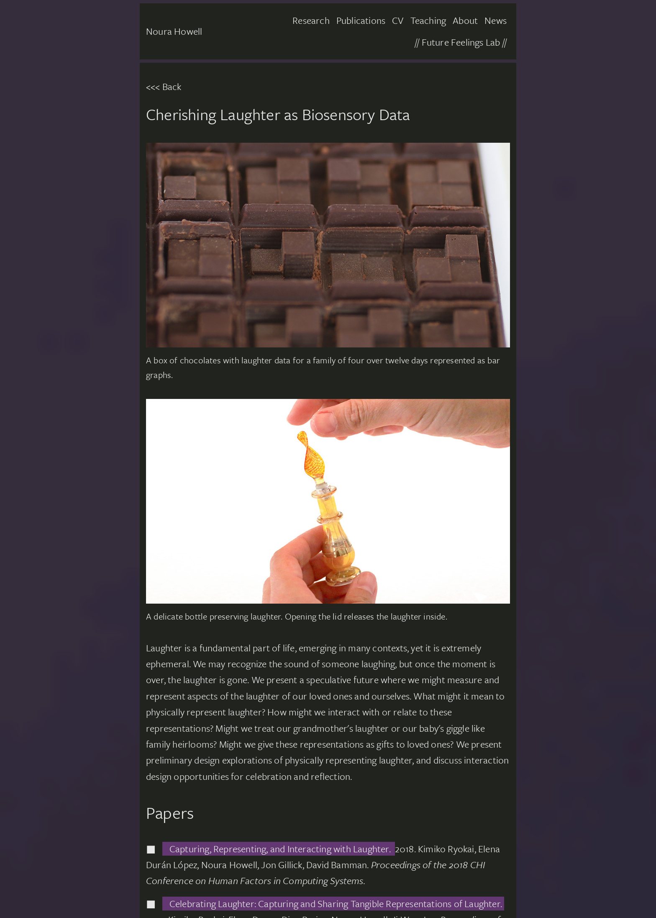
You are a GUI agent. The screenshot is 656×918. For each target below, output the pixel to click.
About (465, 20)
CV (397, 20)
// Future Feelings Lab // (461, 42)
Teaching (428, 20)
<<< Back (164, 86)
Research (311, 20)
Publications (360, 20)
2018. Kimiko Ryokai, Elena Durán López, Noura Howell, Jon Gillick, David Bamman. (323, 865)
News (495, 20)
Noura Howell (174, 31)
